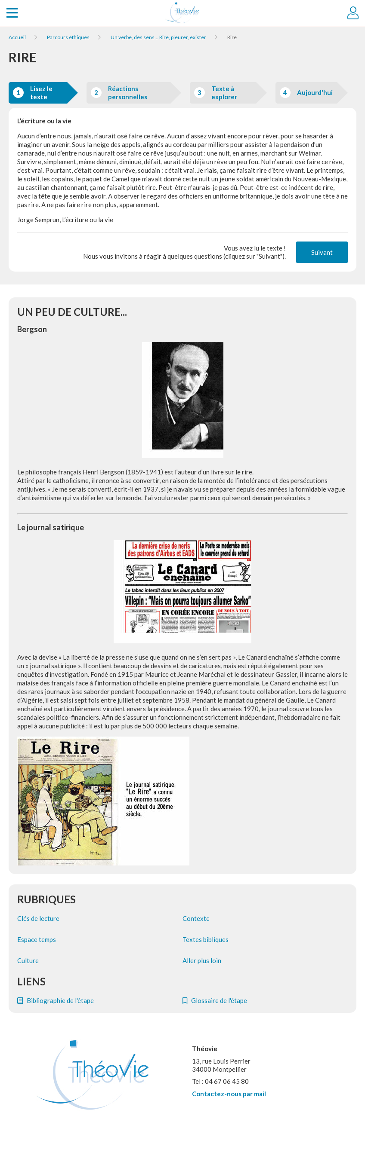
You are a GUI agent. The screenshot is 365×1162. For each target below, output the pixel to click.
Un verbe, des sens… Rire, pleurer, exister (158, 37)
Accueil (17, 37)
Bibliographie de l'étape (55, 1000)
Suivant (322, 252)
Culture (28, 960)
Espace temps (36, 939)
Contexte (196, 918)
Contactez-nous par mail (229, 1094)
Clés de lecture (38, 918)
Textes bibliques (205, 939)
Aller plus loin (201, 960)
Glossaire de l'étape (214, 1000)
